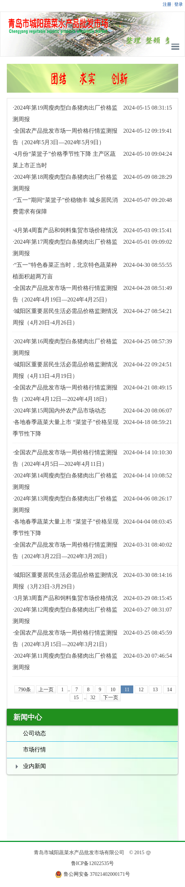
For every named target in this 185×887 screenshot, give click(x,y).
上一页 (46, 689)
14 (169, 689)
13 (155, 689)
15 (76, 697)
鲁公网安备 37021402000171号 (97, 874)
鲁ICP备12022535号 (92, 863)
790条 (24, 689)
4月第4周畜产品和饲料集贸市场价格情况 (65, 230)
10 (112, 689)
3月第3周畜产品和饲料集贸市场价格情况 (65, 598)
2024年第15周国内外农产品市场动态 (60, 410)
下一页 (110, 697)
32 (93, 697)
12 (141, 689)
